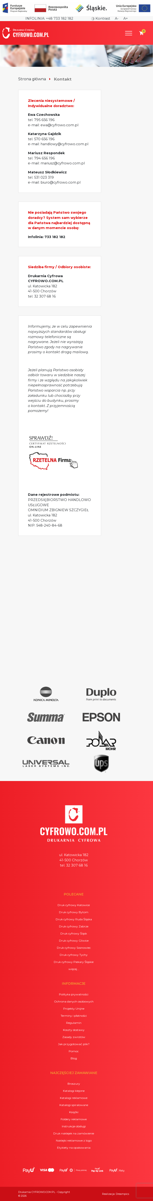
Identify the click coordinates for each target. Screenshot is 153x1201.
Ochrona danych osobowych (74, 1001)
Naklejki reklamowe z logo (74, 1140)
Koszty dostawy (74, 1030)
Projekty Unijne (73, 1008)
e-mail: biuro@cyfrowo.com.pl (54, 182)
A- (117, 18)
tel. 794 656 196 (41, 158)
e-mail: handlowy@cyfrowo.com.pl (58, 144)
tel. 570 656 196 (41, 139)
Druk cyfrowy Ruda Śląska (74, 919)
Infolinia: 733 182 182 (46, 237)
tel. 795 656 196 (41, 120)
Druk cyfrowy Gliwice (74, 940)
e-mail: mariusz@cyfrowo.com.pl (56, 163)
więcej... (73, 969)
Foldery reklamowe (74, 1119)
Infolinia (34, 18)
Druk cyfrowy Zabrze (73, 926)
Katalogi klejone (74, 1091)
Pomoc (74, 1051)
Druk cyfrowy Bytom (73, 912)
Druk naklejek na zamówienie (73, 1133)
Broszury (74, 1083)
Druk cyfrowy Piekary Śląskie (74, 962)
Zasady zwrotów (73, 1037)
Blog (74, 1058)
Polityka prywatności (73, 994)
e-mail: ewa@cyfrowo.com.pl (53, 125)
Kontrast (100, 18)
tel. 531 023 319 (41, 177)
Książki (73, 1112)
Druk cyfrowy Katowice (74, 905)
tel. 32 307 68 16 (42, 296)
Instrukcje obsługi (74, 1126)
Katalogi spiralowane (73, 1105)
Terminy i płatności (74, 1015)
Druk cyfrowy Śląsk (73, 933)
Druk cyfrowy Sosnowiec (74, 947)
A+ (125, 18)
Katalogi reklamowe (73, 1098)
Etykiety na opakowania (73, 1147)
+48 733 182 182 (59, 18)
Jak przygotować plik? (74, 1044)
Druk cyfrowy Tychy (74, 955)
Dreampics (122, 1194)
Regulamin (73, 1023)
